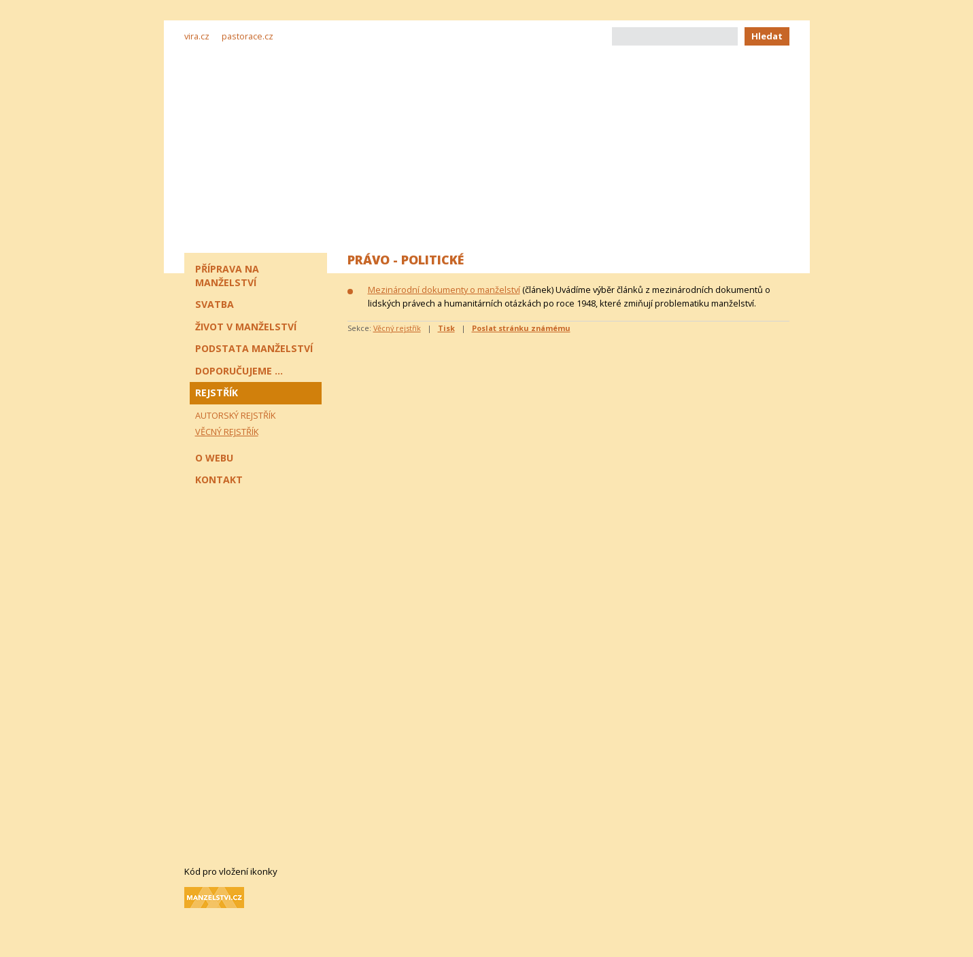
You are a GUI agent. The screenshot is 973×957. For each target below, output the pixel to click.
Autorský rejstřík (235, 415)
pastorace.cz (247, 36)
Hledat (767, 36)
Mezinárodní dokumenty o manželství (444, 289)
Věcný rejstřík (397, 328)
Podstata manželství (254, 348)
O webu (214, 457)
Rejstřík (216, 392)
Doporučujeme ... (239, 370)
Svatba (214, 304)
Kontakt (219, 479)
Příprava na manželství (227, 275)
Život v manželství (245, 326)
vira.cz (196, 36)
